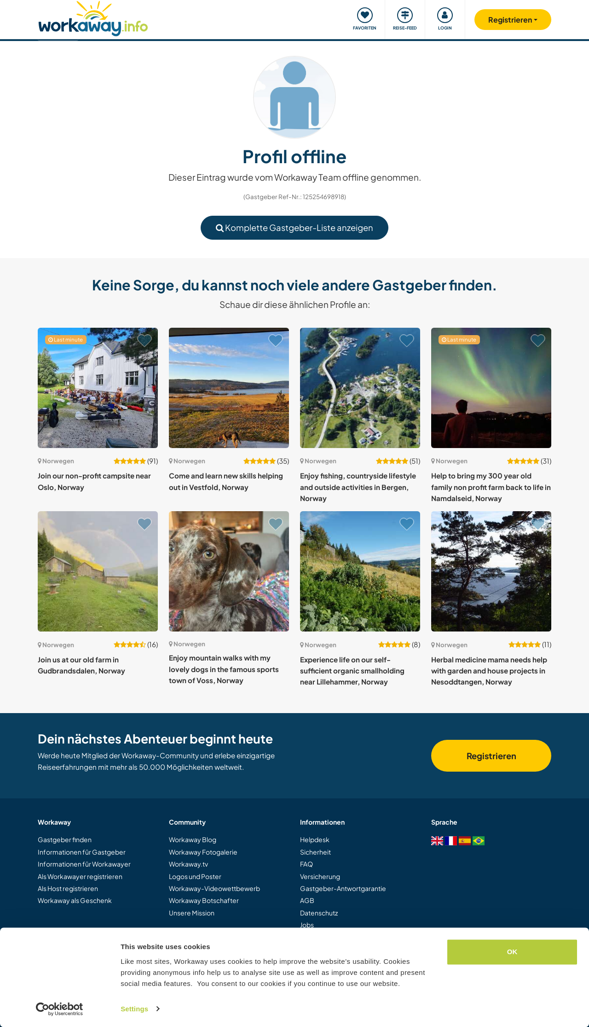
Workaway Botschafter (204, 900)
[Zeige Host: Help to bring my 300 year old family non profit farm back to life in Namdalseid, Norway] (491, 388)
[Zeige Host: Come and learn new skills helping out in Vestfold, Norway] (229, 388)
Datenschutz (319, 913)
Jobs (307, 925)
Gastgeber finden (65, 839)
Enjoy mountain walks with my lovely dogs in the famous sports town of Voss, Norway (224, 669)
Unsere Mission (191, 913)
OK (512, 952)
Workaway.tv (188, 864)
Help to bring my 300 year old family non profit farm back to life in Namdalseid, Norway (491, 486)
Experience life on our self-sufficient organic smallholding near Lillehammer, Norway (352, 670)
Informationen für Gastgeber (82, 852)
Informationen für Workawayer (84, 864)
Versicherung (320, 876)
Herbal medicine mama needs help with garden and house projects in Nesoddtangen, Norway (489, 670)
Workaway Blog (192, 839)
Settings (134, 1009)
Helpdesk (314, 839)
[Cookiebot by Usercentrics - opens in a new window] (59, 1009)
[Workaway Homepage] (93, 17)
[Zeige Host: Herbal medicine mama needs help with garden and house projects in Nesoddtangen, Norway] (491, 571)
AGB (307, 900)
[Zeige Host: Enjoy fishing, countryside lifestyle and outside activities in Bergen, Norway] (360, 388)
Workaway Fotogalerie (203, 852)
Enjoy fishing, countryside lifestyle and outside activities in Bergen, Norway (358, 486)
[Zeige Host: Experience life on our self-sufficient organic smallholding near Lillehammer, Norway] (360, 571)
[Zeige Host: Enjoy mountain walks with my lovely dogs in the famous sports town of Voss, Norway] (229, 571)
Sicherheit (315, 852)
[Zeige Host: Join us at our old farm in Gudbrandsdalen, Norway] (98, 571)
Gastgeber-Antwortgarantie (343, 888)
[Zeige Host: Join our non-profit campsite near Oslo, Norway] (98, 388)
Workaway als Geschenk (75, 900)
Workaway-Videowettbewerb (214, 888)
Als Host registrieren (68, 888)
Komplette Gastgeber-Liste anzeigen (294, 227)
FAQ (306, 864)
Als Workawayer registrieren (80, 876)
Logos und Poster (195, 876)
